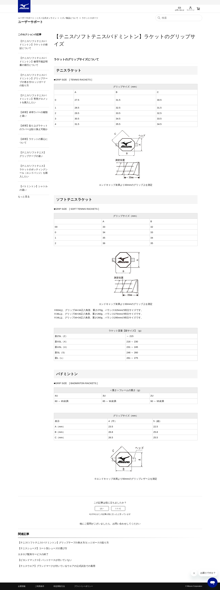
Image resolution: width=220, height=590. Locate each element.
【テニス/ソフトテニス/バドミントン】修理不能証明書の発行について (34, 61)
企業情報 (21, 586)
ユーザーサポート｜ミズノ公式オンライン (37, 18)
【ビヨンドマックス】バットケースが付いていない (45, 560)
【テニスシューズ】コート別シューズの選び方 (42, 548)
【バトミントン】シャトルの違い (34, 188)
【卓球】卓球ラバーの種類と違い (34, 114)
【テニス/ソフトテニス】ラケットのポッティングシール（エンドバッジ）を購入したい (34, 171)
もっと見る (24, 196)
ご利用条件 (39, 586)
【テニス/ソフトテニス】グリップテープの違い (33, 154)
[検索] (178, 18)
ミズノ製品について (69, 18)
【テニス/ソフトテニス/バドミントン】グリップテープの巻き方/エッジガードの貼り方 (34, 80)
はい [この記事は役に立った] (102, 508)
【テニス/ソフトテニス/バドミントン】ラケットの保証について (34, 44)
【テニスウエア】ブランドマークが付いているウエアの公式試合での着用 (56, 566)
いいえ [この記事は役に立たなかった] (118, 508)
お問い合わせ (119, 523)
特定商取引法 (59, 586)
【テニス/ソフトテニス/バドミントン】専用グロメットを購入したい (34, 99)
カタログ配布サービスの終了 (33, 554)
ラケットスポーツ (90, 18)
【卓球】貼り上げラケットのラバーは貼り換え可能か (34, 127)
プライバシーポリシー (83, 586)
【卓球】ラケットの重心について (34, 141)
